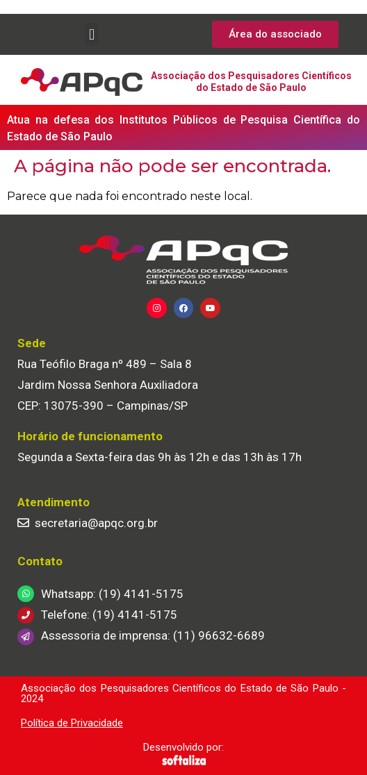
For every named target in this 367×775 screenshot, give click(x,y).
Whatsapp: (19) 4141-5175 (112, 594)
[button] (91, 34)
